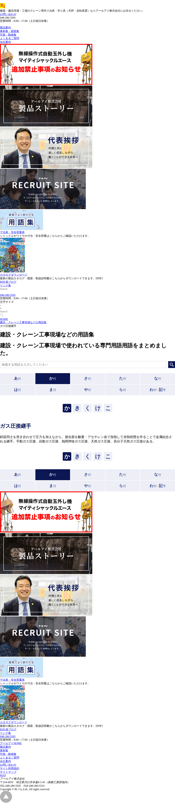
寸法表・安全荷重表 (12, 239)
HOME (4, 320)
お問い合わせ (8, 14)
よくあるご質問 (9, 759)
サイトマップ (8, 773)
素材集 (4, 752)
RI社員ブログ (8, 289)
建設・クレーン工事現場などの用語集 (23, 323)
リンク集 (5, 293)
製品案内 (5, 748)
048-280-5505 (8, 296)
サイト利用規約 (9, 769)
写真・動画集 (8, 755)
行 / (158, 391)
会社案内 (5, 762)
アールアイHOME (11, 744)
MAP (3, 776)
